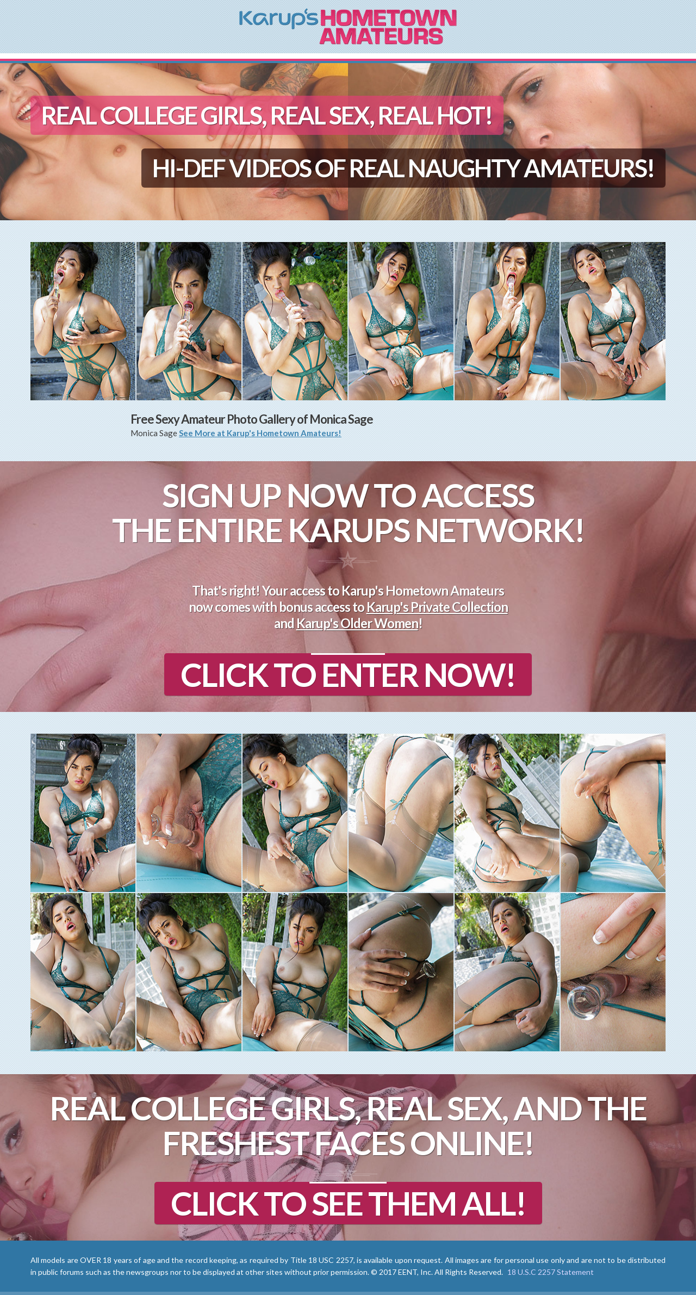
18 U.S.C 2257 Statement (550, 1272)
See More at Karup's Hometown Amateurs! (260, 433)
